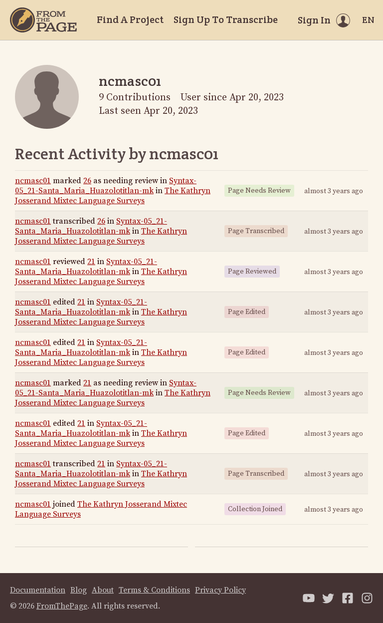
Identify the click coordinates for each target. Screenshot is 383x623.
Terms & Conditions (154, 590)
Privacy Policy (220, 590)
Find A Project (130, 19)
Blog (78, 590)
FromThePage (61, 606)
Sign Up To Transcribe (226, 19)
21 (91, 262)
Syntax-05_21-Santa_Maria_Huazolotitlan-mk (105, 186)
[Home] (43, 19)
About (103, 590)
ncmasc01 (33, 181)
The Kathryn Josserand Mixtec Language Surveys (112, 196)
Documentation (37, 590)
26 (87, 181)
